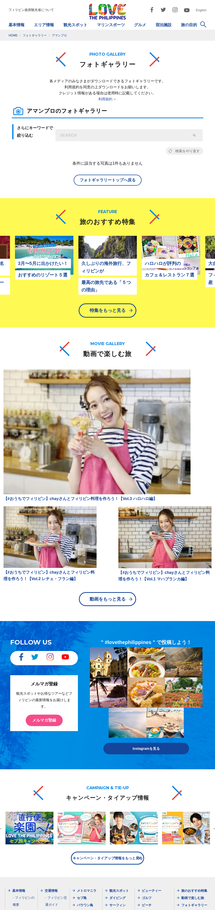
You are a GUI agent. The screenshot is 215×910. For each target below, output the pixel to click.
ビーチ (147, 754)
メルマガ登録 (44, 574)
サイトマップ (76, 901)
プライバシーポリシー (110, 901)
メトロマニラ (86, 739)
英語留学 (148, 768)
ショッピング (119, 797)
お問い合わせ (192, 901)
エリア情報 (44, 25)
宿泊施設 (164, 25)
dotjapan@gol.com (57, 885)
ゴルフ (147, 747)
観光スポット (75, 25)
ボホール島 (85, 761)
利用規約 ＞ (107, 99)
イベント (148, 761)
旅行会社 (53, 767)
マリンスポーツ (111, 25)
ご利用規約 (142, 901)
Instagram (189, 790)
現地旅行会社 (57, 774)
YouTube (188, 797)
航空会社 (53, 760)
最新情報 (51, 788)
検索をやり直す (187, 151)
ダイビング (117, 747)
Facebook (189, 776)
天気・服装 (23, 781)
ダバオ (82, 768)
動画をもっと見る (108, 452)
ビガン (82, 783)
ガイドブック (24, 802)
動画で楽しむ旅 (192, 747)
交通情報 (51, 739)
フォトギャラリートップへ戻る (108, 180)
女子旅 (147, 797)
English (201, 10)
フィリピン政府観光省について (31, 10)
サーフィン (117, 754)
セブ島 (82, 747)
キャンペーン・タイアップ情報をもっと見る (108, 707)
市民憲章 (166, 901)
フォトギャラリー (194, 754)
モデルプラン (151, 790)
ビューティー (151, 739)
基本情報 (16, 25)
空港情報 (53, 781)
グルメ (140, 25)
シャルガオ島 (86, 790)
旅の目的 (189, 25)
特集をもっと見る (108, 315)
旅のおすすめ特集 (194, 739)
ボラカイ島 (85, 776)
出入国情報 (23, 774)
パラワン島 (85, 754)
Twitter (186, 783)
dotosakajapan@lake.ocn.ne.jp (165, 885)
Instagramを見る (146, 597)
